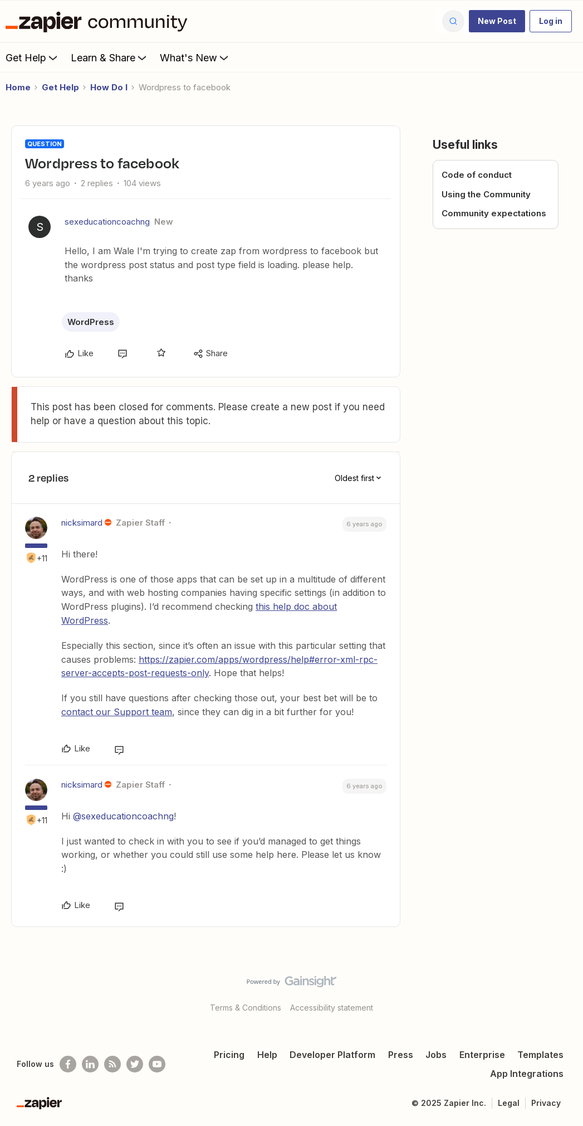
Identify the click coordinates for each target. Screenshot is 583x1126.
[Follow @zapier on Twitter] (134, 1064)
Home (18, 87)
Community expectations (494, 213)
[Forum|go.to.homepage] (99, 21)
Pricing (229, 1054)
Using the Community (486, 194)
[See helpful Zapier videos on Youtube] (157, 1064)
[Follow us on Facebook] (68, 1064)
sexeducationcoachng (107, 221)
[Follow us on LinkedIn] (90, 1064)
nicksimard (81, 522)
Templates (540, 1054)
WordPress (90, 322)
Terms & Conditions (245, 1007)
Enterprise (482, 1054)
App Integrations (527, 1073)
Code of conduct (477, 174)
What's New (195, 57)
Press (400, 1054)
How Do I (109, 87)
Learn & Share (110, 57)
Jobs (436, 1054)
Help (267, 1054)
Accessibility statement (331, 1007)
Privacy (546, 1103)
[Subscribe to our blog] (112, 1064)
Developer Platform (332, 1054)
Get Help (33, 57)
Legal (509, 1103)
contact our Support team (116, 711)
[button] (497, 21)
